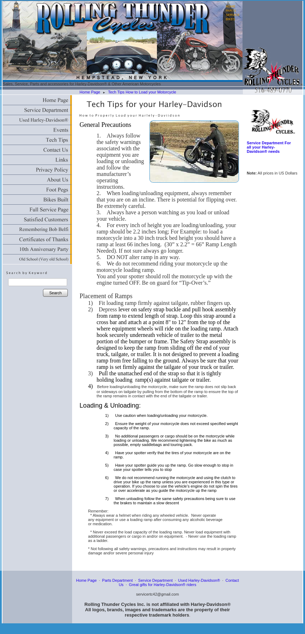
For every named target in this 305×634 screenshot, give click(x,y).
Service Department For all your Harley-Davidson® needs (269, 147)
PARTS (231, 10)
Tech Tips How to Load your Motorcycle (142, 92)
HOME (230, 6)
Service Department (155, 580)
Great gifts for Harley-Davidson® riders (162, 584)
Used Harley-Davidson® (199, 580)
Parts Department (117, 580)
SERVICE (233, 15)
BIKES (230, 19)
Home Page (90, 92)
